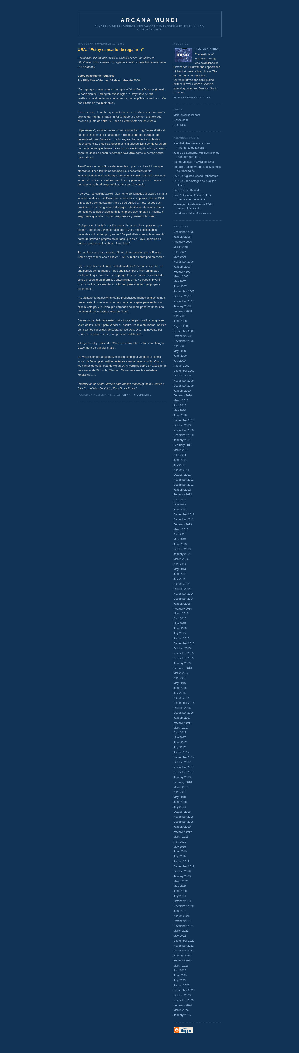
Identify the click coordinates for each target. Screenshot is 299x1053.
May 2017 (180, 737)
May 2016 (180, 683)
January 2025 (182, 1015)
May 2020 (180, 886)
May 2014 (180, 569)
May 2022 (180, 935)
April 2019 (180, 841)
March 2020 (181, 881)
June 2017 (180, 742)
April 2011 (180, 454)
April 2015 (180, 618)
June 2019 (180, 851)
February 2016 (183, 668)
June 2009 (180, 355)
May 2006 (180, 256)
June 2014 (180, 573)
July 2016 (180, 692)
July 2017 (180, 747)
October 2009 (182, 375)
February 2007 (183, 271)
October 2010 (182, 425)
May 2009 (180, 351)
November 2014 (184, 593)
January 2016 (182, 663)
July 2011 (180, 464)
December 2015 (184, 658)
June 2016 (180, 688)
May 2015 (180, 623)
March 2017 (181, 727)
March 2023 (181, 965)
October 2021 (182, 920)
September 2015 (184, 643)
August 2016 (181, 697)
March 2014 (181, 559)
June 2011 (180, 459)
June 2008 (180, 321)
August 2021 (181, 915)
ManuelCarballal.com (187, 115)
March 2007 (181, 276)
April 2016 (180, 678)
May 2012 (180, 504)
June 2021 (180, 910)
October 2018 (182, 811)
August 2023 (181, 985)
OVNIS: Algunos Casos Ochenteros (196, 176)
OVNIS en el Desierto (187, 190)
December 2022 (184, 950)
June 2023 (180, 975)
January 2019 (182, 826)
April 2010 (180, 405)
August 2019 (181, 861)
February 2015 (183, 608)
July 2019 (180, 856)
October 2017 (182, 762)
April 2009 (180, 346)
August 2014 (181, 583)
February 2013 (183, 524)
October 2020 (182, 901)
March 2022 (181, 930)
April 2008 (180, 316)
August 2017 (181, 752)
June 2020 (180, 891)
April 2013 (180, 534)
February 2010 (183, 395)
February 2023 (183, 960)
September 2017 (184, 757)
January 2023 (182, 955)
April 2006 (180, 251)
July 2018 (180, 807)
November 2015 (184, 653)
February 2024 (183, 1005)
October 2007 (182, 296)
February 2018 (183, 782)
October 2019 (182, 871)
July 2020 (180, 896)
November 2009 (184, 380)
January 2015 (182, 603)
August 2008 (181, 326)
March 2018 (181, 787)
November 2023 (184, 1000)
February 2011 (183, 445)
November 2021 (184, 926)
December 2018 (184, 821)
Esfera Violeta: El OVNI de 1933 (194, 161)
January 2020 (182, 876)
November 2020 (184, 906)
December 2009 (184, 385)
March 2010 (181, 400)
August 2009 (181, 365)
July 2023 (180, 980)
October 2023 (182, 995)
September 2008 (184, 331)
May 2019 (180, 846)
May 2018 (180, 797)
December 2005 (184, 232)
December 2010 (184, 435)
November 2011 (184, 479)
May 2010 (180, 410)
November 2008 (184, 341)
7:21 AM (126, 395)
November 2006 (184, 261)
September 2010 (184, 420)
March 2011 (181, 450)
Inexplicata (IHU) (207, 49)
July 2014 (180, 578)
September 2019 (184, 866)
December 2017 (184, 772)
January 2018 (182, 777)
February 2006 (183, 241)
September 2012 (184, 514)
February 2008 (183, 311)
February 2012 (183, 494)
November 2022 (184, 945)
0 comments (142, 395)
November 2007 (184, 301)
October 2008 (182, 335)
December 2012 (184, 519)
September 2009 (184, 370)
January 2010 (182, 390)
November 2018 (184, 816)
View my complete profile (192, 98)
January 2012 (182, 489)
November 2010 (184, 430)
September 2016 (184, 702)
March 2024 (181, 1010)
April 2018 (180, 792)
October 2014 (182, 588)
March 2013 (181, 529)
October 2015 (182, 648)
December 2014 (184, 598)
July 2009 (180, 360)
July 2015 (180, 633)
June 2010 (180, 415)
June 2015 (180, 628)
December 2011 (184, 484)
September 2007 (184, 291)
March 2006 (181, 246)
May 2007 (180, 281)
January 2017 (182, 717)
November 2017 (184, 767)
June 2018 (180, 802)
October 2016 (182, 707)
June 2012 (180, 509)
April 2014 (180, 564)
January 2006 (182, 236)
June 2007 (180, 286)
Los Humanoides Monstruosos (193, 213)
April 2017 (180, 732)
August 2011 (181, 469)
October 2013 (182, 549)
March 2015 (181, 613)
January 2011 (182, 440)
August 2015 (181, 638)
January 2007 (182, 266)
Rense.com (181, 120)
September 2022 (184, 940)
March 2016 (181, 673)
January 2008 (182, 306)
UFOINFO (180, 125)
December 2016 (184, 712)
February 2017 (183, 722)
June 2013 (180, 544)
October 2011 (182, 474)
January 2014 (182, 554)
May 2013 (180, 539)
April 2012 (180, 499)
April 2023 (180, 970)
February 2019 (183, 831)
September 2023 (184, 990)
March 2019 (181, 836)
